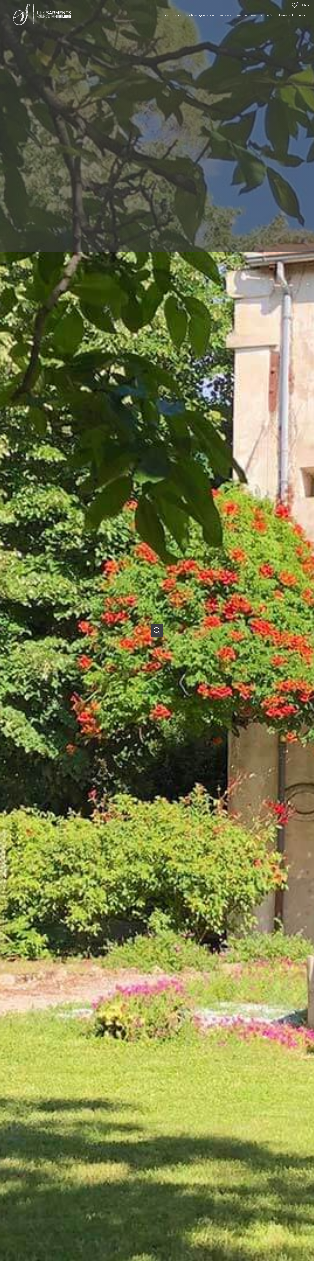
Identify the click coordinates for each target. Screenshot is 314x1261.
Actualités (267, 15)
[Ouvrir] (157, 630)
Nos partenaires (246, 15)
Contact (302, 15)
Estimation (209, 15)
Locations (226, 15)
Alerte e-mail (285, 15)
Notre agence (173, 15)
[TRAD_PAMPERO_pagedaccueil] (41, 24)
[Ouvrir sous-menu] (200, 15)
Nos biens (192, 15)
